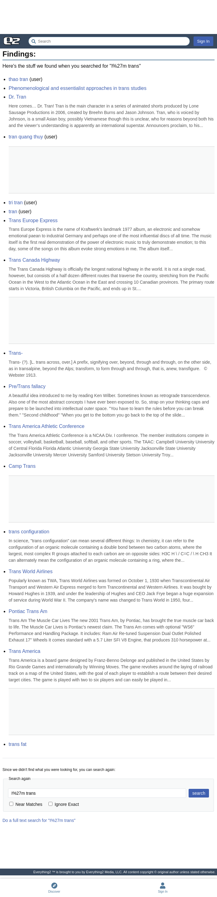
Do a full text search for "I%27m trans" (38, 820)
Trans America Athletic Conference (47, 426)
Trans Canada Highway (34, 260)
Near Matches (25, 804)
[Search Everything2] (109, 41)
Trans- (16, 353)
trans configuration (29, 531)
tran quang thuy (26, 136)
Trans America (24, 651)
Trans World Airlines (30, 571)
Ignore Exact (63, 804)
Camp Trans (22, 466)
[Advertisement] (108, 17)
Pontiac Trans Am (28, 611)
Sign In (203, 41)
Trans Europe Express (33, 220)
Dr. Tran (17, 96)
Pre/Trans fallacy (27, 386)
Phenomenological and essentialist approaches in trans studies (78, 88)
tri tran (16, 202)
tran (13, 211)
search (198, 793)
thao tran (18, 79)
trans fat (18, 744)
